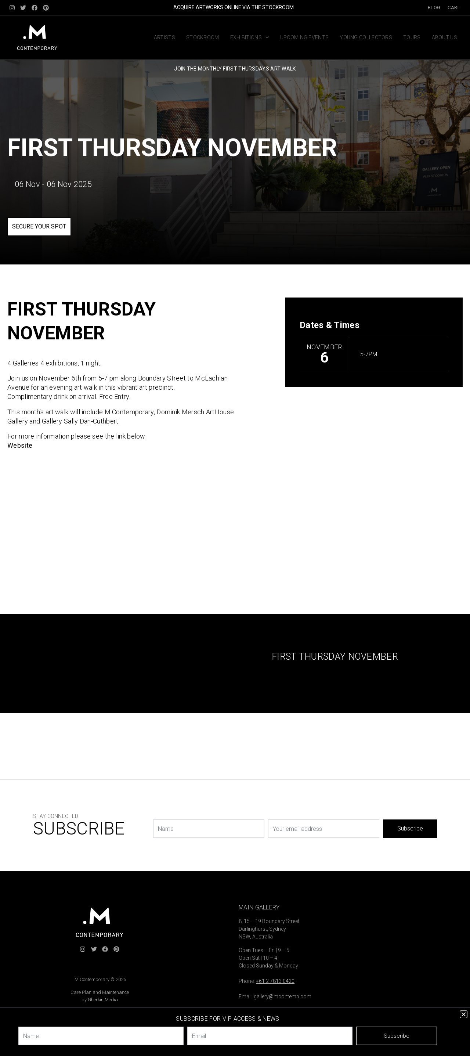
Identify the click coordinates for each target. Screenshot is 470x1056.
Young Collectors (366, 37)
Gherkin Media (103, 999)
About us (444, 37)
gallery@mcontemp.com (282, 996)
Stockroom (202, 37)
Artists (164, 37)
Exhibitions (249, 37)
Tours (412, 37)
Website (19, 445)
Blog (434, 7)
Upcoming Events (304, 37)
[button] (463, 1014)
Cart (453, 7)
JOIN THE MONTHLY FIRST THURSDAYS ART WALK (235, 69)
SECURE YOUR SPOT (39, 226)
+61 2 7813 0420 (275, 981)
